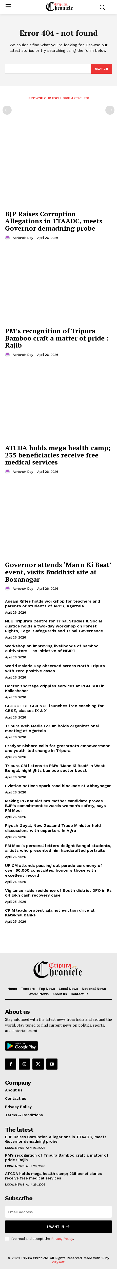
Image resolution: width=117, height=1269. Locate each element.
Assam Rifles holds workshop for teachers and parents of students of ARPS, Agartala (52, 603)
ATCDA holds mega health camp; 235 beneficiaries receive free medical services (57, 454)
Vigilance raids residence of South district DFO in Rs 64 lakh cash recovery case (58, 893)
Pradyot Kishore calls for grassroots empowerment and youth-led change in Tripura (57, 748)
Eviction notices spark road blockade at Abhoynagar (58, 785)
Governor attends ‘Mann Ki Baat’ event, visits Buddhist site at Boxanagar (58, 571)
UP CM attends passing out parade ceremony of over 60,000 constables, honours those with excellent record (53, 870)
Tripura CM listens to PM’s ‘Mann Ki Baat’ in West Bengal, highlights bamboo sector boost (55, 768)
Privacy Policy (62, 1239)
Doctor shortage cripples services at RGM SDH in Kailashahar (55, 688)
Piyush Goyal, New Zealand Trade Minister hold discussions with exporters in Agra (53, 828)
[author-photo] (8, 237)
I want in (58, 1226)
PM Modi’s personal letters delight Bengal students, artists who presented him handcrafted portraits (58, 848)
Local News (14, 1148)
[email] (58, 1212)
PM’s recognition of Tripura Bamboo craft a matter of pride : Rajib (57, 337)
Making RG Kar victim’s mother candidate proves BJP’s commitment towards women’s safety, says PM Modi (55, 805)
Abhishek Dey (23, 238)
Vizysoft (58, 1262)
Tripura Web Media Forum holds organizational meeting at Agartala (52, 728)
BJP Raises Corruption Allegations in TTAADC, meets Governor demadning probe (53, 220)
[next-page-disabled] (109, 110)
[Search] (101, 69)
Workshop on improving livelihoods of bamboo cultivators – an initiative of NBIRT (52, 648)
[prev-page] (7, 110)
